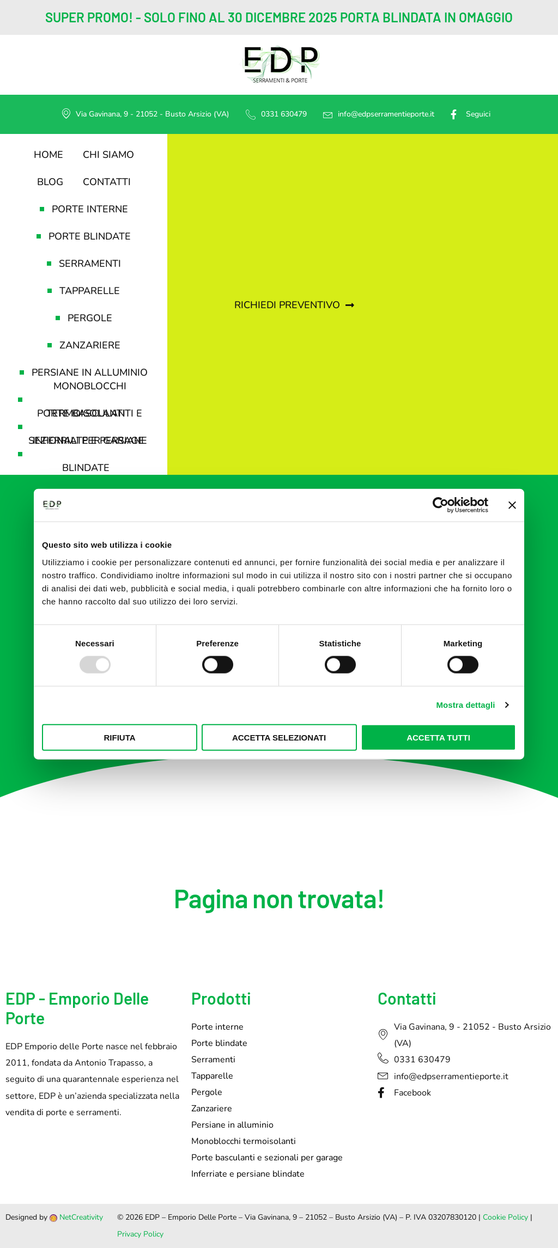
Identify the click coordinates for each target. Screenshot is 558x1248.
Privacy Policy (140, 1234)
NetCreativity (81, 1217)
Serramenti (84, 263)
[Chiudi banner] (512, 505)
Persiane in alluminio (84, 372)
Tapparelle (83, 290)
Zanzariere (83, 345)
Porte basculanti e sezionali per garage (81, 427)
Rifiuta (119, 737)
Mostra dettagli (465, 704)
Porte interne (84, 209)
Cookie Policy (505, 1217)
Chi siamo (108, 154)
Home (48, 154)
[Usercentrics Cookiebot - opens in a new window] (440, 505)
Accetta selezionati (279, 737)
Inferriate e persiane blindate (82, 454)
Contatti (107, 181)
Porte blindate (84, 236)
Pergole (84, 318)
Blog (50, 181)
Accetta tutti (438, 737)
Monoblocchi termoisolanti (72, 399)
